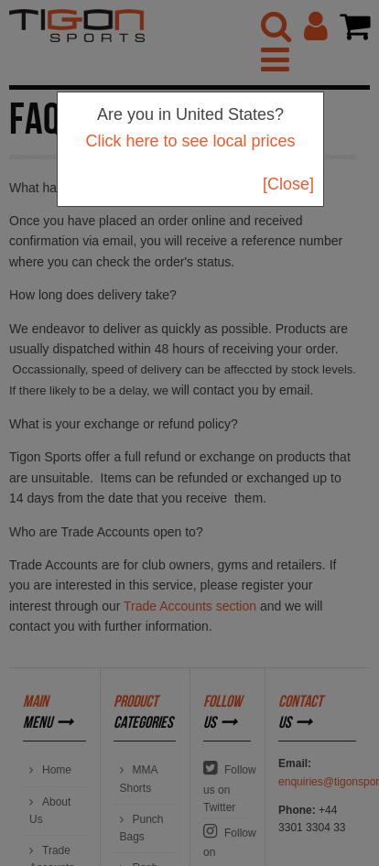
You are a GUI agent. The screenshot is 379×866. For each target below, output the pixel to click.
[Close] (288, 184)
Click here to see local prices (190, 141)
